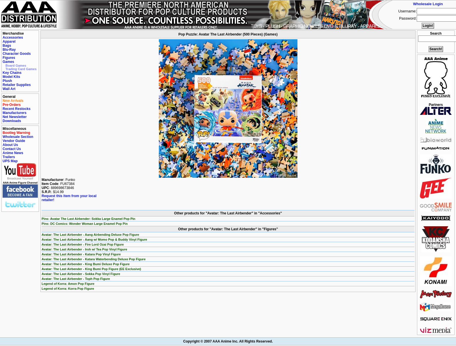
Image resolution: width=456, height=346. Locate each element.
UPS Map (10, 161)
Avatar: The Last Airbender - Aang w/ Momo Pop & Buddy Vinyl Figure (94, 239)
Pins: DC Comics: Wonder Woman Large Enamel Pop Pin (85, 223)
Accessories (13, 37)
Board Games (15, 65)
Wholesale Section (18, 137)
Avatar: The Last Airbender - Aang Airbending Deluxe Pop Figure (90, 234)
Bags (7, 46)
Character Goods (17, 54)
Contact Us (12, 149)
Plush (7, 81)
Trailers (9, 157)
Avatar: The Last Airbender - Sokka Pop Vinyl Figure (81, 274)
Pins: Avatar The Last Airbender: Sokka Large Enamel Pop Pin (88, 218)
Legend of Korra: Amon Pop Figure (68, 283)
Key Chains (12, 73)
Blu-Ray (9, 50)
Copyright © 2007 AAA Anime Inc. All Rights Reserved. (228, 341)
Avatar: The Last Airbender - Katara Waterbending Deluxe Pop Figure (94, 259)
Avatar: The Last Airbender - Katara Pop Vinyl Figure (81, 254)
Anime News (13, 153)
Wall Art (9, 89)
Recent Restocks (17, 109)
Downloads (12, 121)
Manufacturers (15, 113)
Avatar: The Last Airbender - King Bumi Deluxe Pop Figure (86, 264)
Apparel (9, 42)
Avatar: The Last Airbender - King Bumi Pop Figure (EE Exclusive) (91, 269)
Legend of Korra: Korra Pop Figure (68, 288)
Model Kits (11, 77)
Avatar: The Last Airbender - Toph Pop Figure (76, 278)
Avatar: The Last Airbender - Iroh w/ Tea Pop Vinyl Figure (84, 249)
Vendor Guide (14, 141)
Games (8, 62)
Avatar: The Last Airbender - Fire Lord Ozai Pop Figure (83, 244)
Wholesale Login (428, 4)
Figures (9, 58)
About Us (10, 145)
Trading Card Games (21, 69)
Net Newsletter (15, 117)
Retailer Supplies (17, 85)
